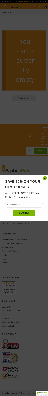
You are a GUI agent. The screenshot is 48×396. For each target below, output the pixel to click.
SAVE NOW (24, 61)
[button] (42, 393)
